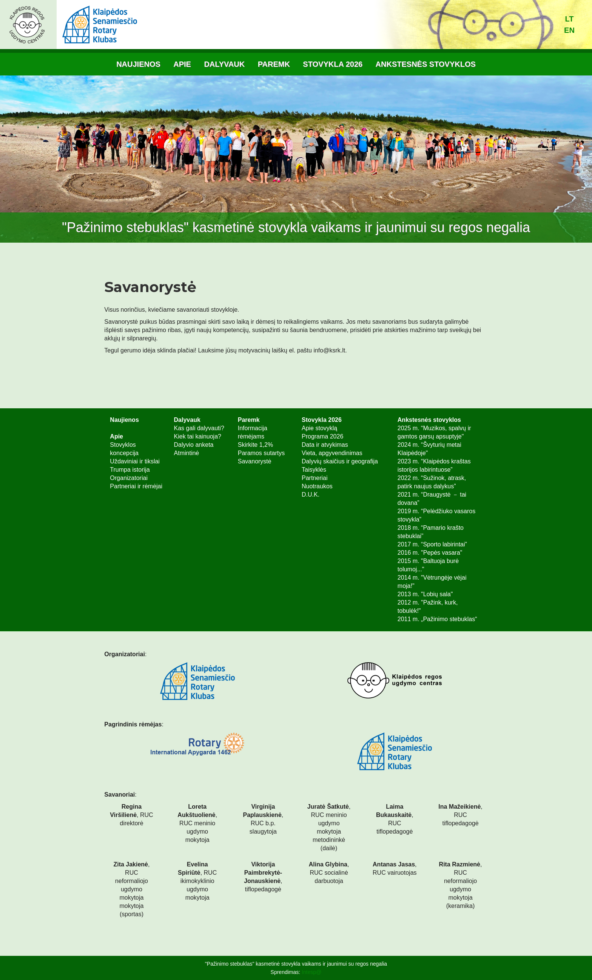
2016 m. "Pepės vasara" (430, 552)
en (569, 30)
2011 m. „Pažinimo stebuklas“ (437, 619)
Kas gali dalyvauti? (199, 428)
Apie (182, 64)
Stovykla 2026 (332, 64)
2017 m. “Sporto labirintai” (432, 544)
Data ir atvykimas (325, 445)
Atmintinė (186, 453)
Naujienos (138, 64)
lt (569, 19)
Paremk (274, 64)
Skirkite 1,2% (255, 445)
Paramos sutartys (261, 453)
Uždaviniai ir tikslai (135, 461)
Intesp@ (311, 972)
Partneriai (314, 478)
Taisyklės (314, 469)
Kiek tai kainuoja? (197, 436)
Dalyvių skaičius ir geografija (340, 461)
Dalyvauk (224, 64)
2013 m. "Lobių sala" (425, 594)
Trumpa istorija (130, 469)
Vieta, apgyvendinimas (332, 453)
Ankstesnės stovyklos (426, 64)
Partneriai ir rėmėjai (136, 486)
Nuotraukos (317, 486)
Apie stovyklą (319, 428)
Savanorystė (254, 461)
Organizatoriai (129, 478)
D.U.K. (310, 494)
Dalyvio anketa (194, 445)
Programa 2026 (322, 436)
